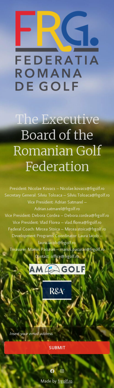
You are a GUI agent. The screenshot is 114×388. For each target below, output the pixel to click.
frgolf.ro (65, 381)
